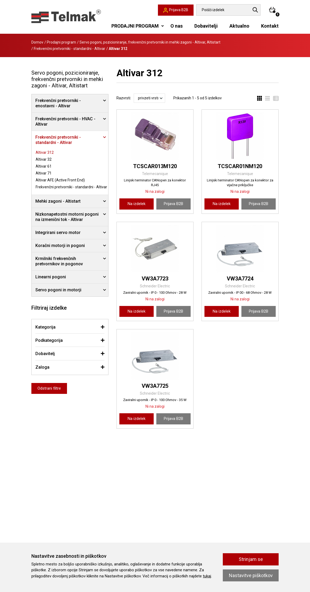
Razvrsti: (123, 98)
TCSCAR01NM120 (240, 166)
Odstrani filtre (49, 388)
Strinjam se (251, 559)
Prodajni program (61, 42)
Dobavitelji (206, 26)
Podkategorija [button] (49, 340)
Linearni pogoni (50, 276)
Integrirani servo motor (58, 232)
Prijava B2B (173, 203)
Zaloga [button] (42, 367)
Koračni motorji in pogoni (60, 245)
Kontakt (270, 26)
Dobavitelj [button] (45, 353)
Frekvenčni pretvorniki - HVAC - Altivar (65, 121)
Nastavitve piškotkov (251, 575)
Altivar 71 (44, 173)
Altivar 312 (45, 152)
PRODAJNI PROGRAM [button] (135, 26)
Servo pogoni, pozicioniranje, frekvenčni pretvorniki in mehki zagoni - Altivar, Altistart (149, 42)
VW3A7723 (155, 278)
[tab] (69, 327)
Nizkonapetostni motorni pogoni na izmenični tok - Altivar (67, 217)
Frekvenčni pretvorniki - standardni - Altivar (69, 48)
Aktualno (239, 26)
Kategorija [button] (45, 327)
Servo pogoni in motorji (58, 289)
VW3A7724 (240, 278)
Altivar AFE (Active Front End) (60, 180)
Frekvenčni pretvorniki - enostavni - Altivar (58, 103)
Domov (37, 42)
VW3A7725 (155, 386)
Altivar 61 (44, 166)
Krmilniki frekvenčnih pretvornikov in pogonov (59, 261)
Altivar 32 (44, 159)
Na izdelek (136, 203)
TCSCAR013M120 (155, 166)
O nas (176, 26)
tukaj (207, 576)
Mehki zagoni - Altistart (58, 201)
